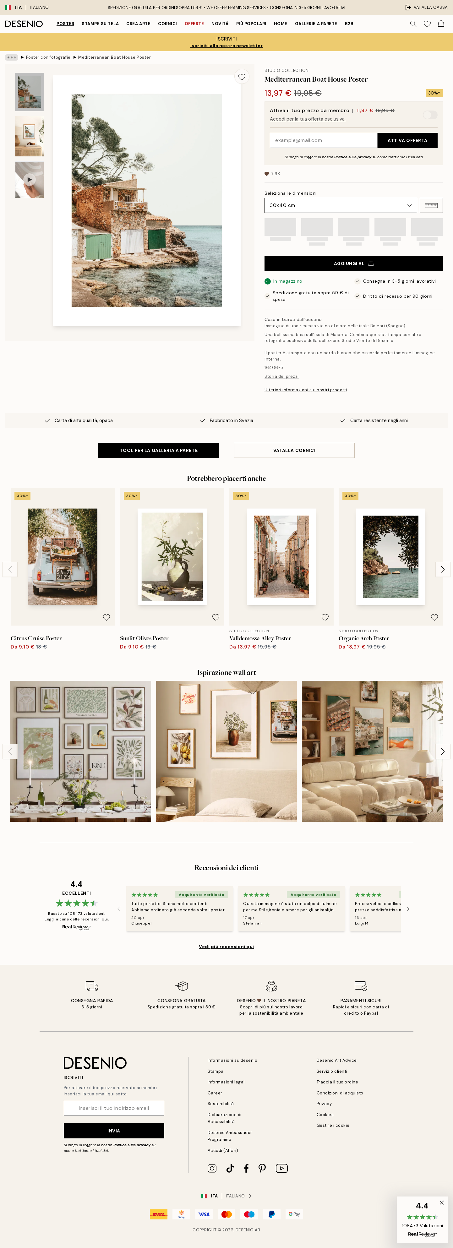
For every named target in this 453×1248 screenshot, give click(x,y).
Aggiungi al (353, 263)
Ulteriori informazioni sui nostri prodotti (306, 390)
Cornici (167, 23)
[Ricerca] (413, 24)
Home (280, 23)
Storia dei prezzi (282, 376)
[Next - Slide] (442, 569)
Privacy (324, 1103)
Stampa (216, 1071)
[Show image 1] (29, 92)
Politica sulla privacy (353, 157)
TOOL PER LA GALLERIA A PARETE (159, 450)
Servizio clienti (332, 1071)
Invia (113, 1131)
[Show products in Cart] (441, 23)
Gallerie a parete (316, 23)
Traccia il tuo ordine (337, 1082)
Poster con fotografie (48, 57)
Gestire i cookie (333, 1125)
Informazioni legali (227, 1082)
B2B (349, 23)
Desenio (245, 1230)
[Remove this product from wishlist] (241, 76)
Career (215, 1093)
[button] (431, 205)
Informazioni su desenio (233, 1060)
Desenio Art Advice (337, 1060)
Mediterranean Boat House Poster (114, 57)
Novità (219, 23)
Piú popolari (251, 23)
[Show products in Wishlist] (427, 23)
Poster (65, 23)
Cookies (325, 1114)
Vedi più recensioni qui (226, 946)
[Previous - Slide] (10, 569)
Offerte (194, 23)
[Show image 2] (29, 136)
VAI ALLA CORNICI (294, 450)
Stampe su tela (100, 23)
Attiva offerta (408, 140)
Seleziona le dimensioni (291, 193)
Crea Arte (138, 23)
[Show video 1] (29, 179)
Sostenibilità (221, 1103)
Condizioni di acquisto (340, 1093)
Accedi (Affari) (223, 1150)
